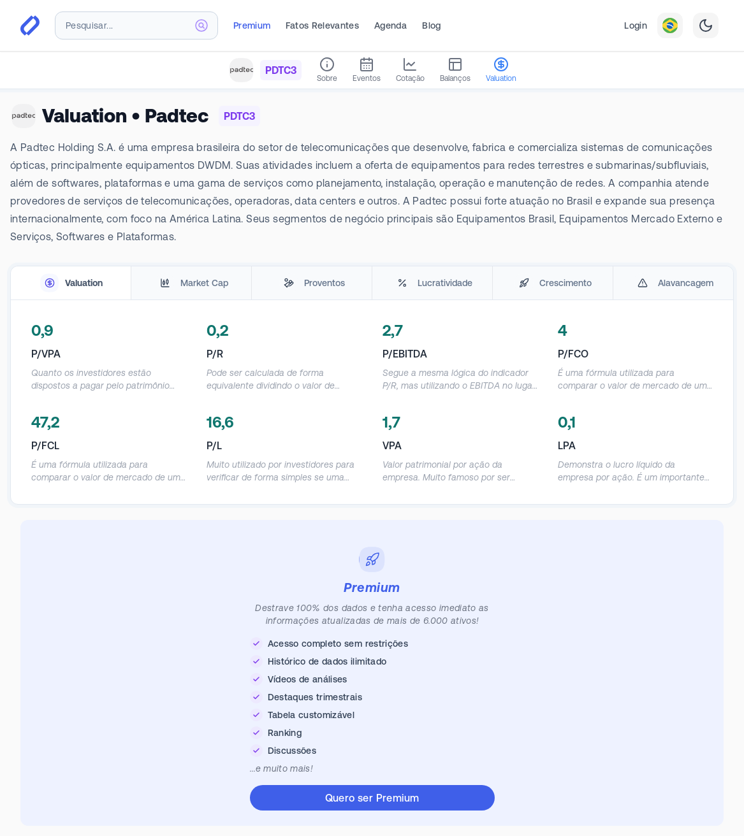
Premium (251, 25)
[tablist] (372, 283)
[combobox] (136, 25)
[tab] (71, 283)
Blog (431, 25)
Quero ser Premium (372, 798)
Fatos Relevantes (322, 25)
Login (635, 25)
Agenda (390, 25)
